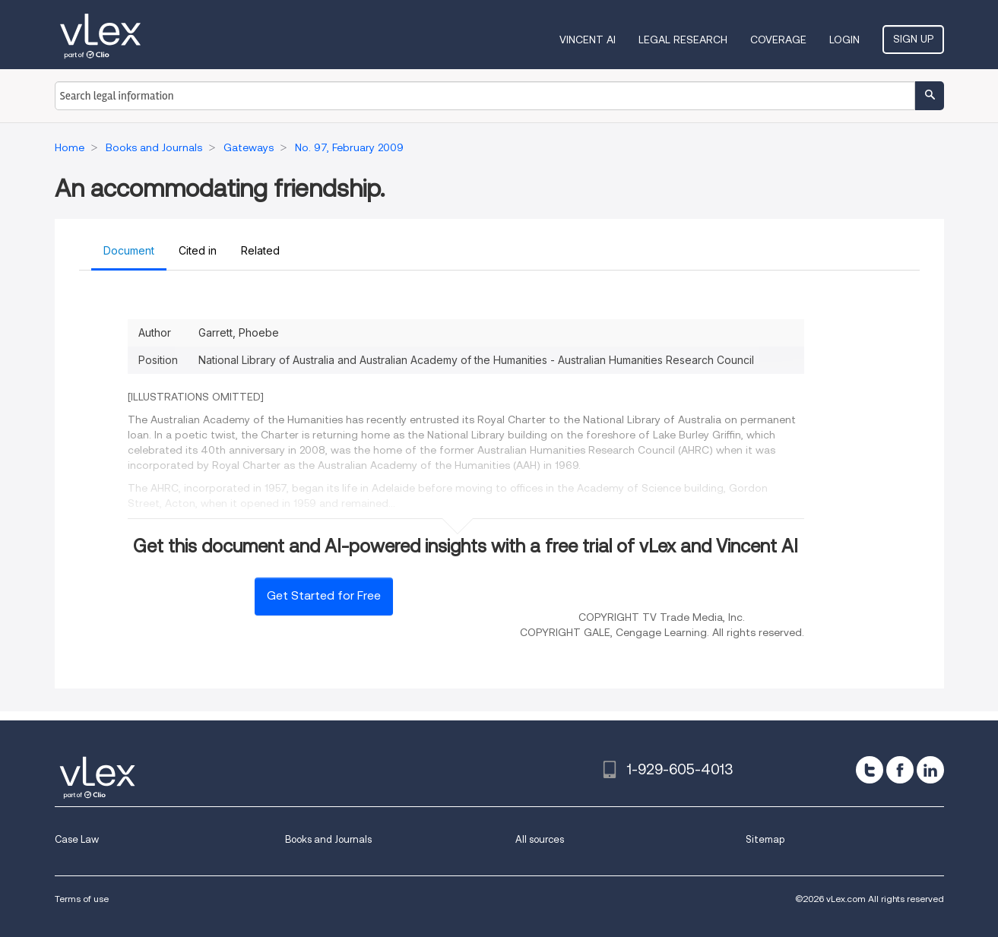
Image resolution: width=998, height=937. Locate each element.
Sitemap (765, 839)
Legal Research (682, 39)
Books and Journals (328, 839)
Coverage (778, 39)
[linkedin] (930, 769)
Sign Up (913, 39)
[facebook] (900, 769)
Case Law (77, 839)
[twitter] (869, 769)
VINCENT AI (587, 39)
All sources (539, 839)
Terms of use (82, 899)
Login (844, 39)
